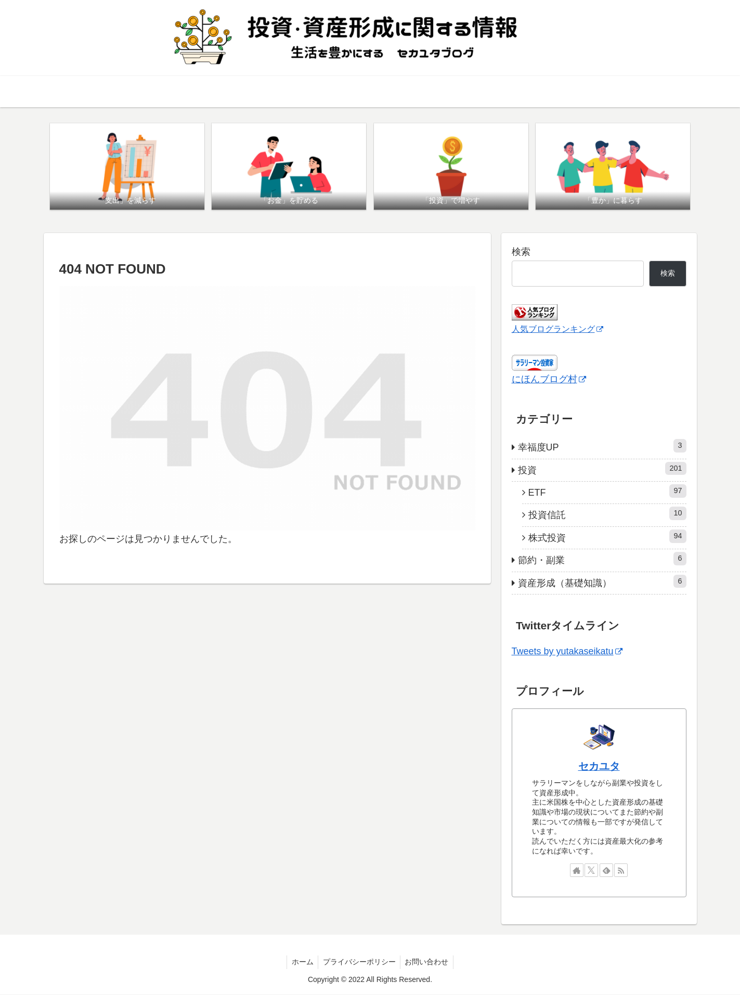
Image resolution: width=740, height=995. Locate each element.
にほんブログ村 (549, 379)
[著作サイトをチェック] (576, 870)
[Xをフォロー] (591, 870)
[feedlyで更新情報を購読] (606, 870)
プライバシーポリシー (359, 962)
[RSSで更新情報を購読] (621, 870)
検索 (521, 252)
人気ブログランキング (557, 329)
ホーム (301, 962)
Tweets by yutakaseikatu (567, 652)
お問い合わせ (428, 962)
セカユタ (599, 766)
